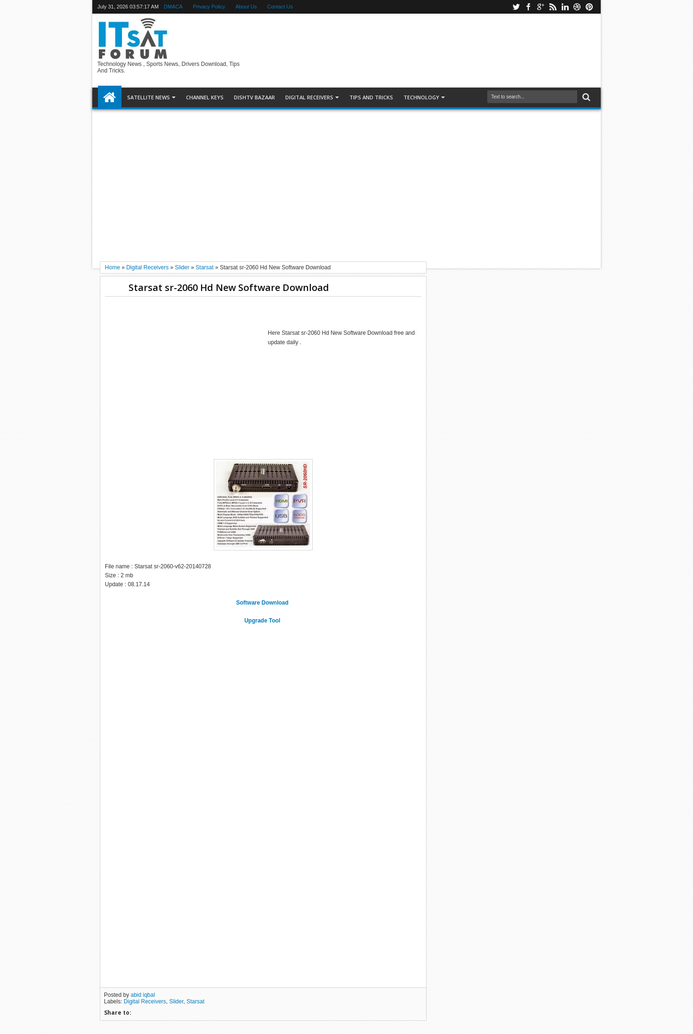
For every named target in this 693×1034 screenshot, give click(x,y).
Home (109, 97)
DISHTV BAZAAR (254, 97)
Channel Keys (205, 97)
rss (553, 7)
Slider (176, 1001)
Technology (421, 97)
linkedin (565, 7)
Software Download (263, 602)
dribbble (577, 7)
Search (585, 97)
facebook (528, 7)
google (540, 7)
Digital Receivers (145, 1001)
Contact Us (280, 6)
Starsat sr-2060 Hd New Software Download (229, 287)
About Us (246, 6)
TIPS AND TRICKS (371, 97)
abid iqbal (143, 995)
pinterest (589, 7)
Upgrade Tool (263, 620)
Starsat (195, 1001)
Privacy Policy (209, 6)
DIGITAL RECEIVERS (309, 97)
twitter (516, 7)
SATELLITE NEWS (148, 97)
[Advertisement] (346, 182)
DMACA (173, 6)
